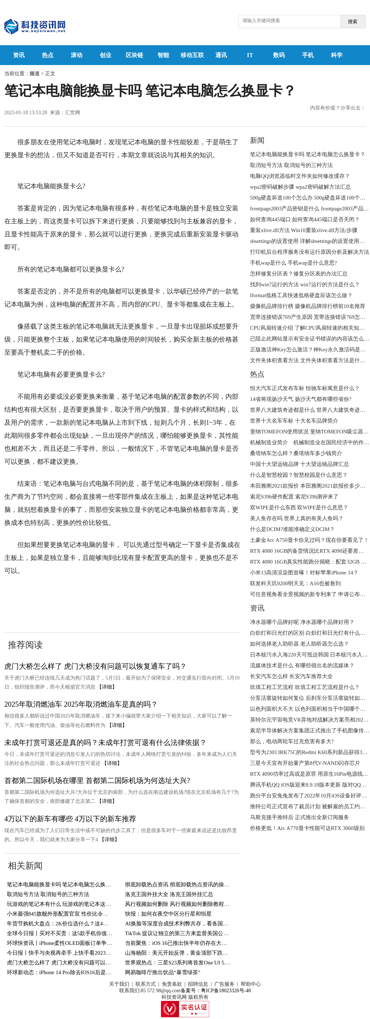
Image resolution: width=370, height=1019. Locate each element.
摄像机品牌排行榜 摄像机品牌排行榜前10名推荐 (307, 306)
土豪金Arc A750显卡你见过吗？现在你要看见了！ (309, 540)
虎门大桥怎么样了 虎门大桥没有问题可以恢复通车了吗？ (95, 666)
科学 (337, 55)
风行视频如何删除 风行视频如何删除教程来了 (180, 904)
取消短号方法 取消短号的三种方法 (48, 894)
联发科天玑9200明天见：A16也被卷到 (295, 583)
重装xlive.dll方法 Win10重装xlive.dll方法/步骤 (303, 230)
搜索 (352, 21)
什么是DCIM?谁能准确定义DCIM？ (292, 529)
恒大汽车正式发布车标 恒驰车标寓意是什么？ (305, 388)
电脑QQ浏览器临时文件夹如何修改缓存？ (300, 176)
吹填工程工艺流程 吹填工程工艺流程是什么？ (305, 687)
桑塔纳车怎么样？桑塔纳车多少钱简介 (296, 453)
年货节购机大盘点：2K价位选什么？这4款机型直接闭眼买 (76, 923)
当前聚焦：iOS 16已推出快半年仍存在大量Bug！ (183, 943)
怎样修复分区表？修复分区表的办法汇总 (299, 274)
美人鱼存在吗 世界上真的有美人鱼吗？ (297, 518)
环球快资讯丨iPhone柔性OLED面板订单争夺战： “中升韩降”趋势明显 (90, 943)
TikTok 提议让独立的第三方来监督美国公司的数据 (185, 933)
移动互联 (192, 55)
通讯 (221, 55)
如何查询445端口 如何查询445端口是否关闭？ (305, 219)
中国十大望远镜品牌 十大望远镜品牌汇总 (299, 464)
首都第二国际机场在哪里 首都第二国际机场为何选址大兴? (97, 780)
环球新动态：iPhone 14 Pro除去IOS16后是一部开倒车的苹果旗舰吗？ (89, 972)
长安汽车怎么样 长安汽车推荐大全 (291, 676)
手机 (308, 55)
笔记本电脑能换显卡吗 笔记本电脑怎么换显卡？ (64, 884)
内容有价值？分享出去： (338, 108)
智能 (163, 55)
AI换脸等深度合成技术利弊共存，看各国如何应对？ (187, 923)
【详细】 (107, 687)
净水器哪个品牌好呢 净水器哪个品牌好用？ (302, 622)
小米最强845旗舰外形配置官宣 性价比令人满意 (63, 914)
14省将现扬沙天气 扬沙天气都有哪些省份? (300, 399)
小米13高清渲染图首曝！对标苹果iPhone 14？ (304, 572)
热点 (47, 55)
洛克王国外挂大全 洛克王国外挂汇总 (169, 894)
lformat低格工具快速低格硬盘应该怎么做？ (301, 295)
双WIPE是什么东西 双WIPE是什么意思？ (299, 507)
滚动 (76, 55)
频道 (35, 73)
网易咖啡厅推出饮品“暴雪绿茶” (162, 972)
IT (250, 55)
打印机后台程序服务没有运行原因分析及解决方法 (309, 252)
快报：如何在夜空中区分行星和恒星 (168, 914)
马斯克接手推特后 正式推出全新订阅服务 (299, 817)
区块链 (134, 55)
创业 (105, 55)
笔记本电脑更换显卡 (74, 592)
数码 (279, 55)
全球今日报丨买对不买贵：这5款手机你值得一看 (65, 933)
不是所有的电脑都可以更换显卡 (150, 592)
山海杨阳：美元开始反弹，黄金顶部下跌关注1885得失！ (193, 953)
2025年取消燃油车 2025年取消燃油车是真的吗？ (81, 704)
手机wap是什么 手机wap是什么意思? (293, 263)
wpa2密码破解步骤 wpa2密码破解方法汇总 (300, 187)
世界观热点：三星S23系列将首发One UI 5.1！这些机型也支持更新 (203, 963)
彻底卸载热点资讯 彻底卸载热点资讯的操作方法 (182, 884)
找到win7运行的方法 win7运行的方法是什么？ (305, 284)
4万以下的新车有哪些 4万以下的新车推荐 (70, 819)
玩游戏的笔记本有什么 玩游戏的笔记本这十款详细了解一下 (78, 904)
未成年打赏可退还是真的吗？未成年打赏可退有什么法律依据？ (105, 742)
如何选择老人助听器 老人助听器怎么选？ (299, 644)
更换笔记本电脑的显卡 (64, 605)
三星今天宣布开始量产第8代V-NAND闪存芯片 (305, 763)
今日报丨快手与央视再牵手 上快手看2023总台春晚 (67, 953)
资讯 (19, 55)
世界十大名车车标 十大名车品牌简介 (294, 421)
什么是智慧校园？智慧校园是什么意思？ (299, 475)
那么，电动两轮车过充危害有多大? (292, 741)
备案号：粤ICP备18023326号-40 (216, 990)
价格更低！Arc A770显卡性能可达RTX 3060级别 (307, 828)
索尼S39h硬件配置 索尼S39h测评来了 (294, 497)
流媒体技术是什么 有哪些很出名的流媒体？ (302, 665)
